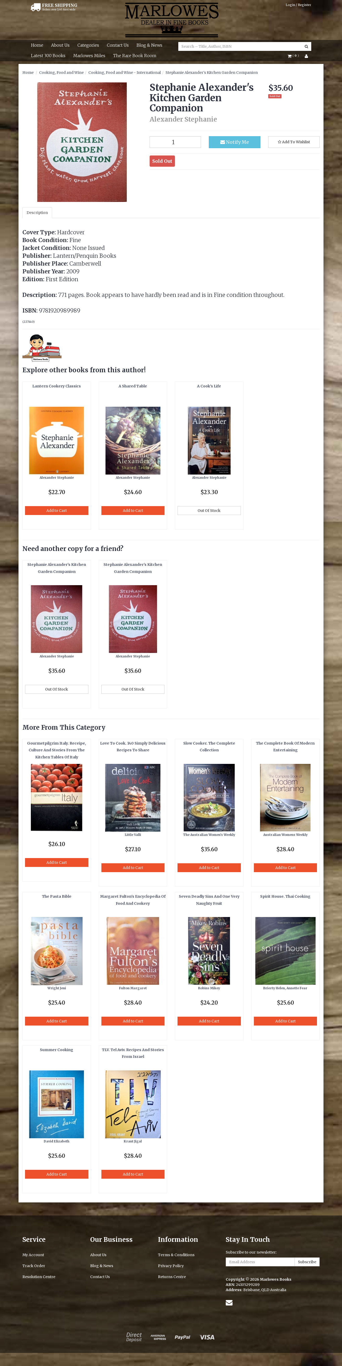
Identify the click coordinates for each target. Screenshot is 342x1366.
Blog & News (149, 45)
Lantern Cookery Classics (56, 386)
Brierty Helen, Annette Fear (285, 988)
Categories (88, 45)
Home (37, 45)
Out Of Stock (209, 510)
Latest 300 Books (48, 55)
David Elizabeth (56, 1141)
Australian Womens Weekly (285, 835)
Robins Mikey (209, 988)
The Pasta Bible (56, 896)
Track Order (33, 1265)
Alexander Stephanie (57, 478)
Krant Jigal (133, 1141)
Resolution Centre (38, 1276)
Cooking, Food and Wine (61, 72)
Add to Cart (56, 510)
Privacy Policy (171, 1265)
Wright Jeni (56, 988)
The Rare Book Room (134, 55)
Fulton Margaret (133, 988)
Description (37, 212)
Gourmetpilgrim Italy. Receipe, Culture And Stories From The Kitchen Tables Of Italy (56, 750)
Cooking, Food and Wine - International (124, 72)
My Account (33, 1255)
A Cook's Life (209, 386)
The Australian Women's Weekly (209, 835)
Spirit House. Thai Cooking (285, 896)
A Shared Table (133, 386)
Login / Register (298, 5)
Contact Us (118, 45)
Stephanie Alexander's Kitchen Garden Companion (212, 72)
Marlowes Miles (89, 55)
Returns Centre (172, 1276)
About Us (60, 45)
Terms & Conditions (176, 1255)
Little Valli (133, 835)
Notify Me (234, 142)
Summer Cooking (56, 1049)
